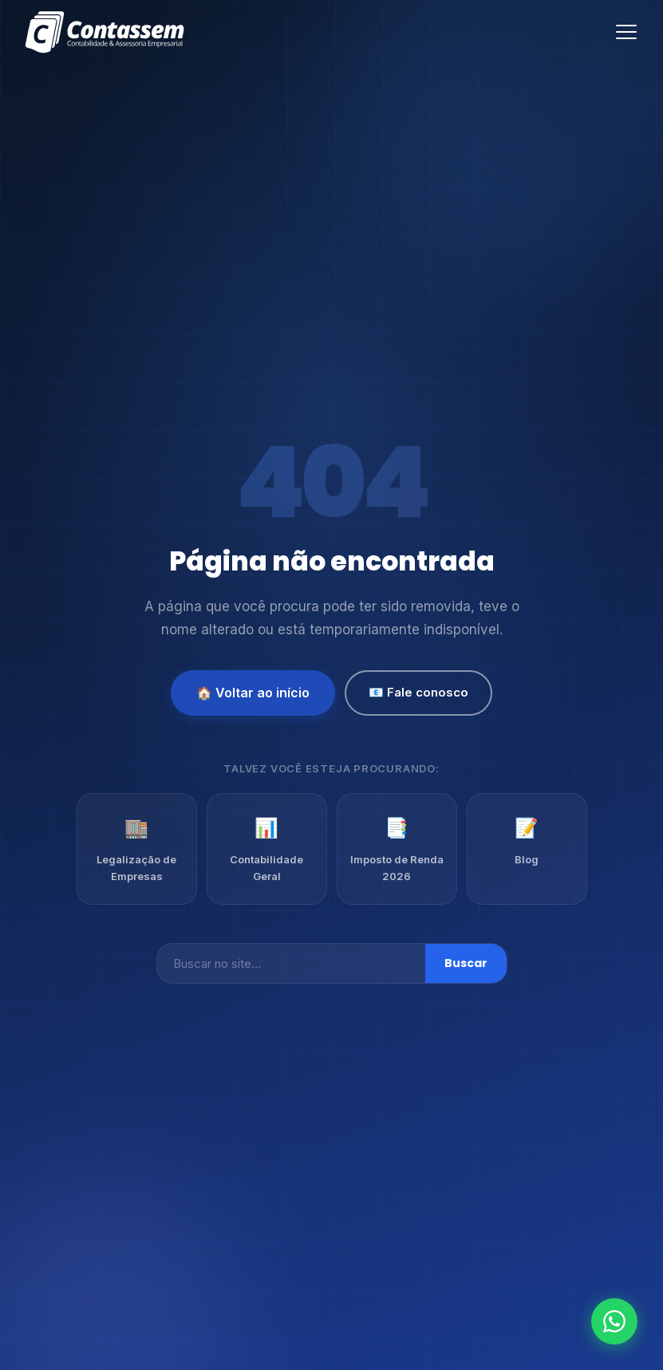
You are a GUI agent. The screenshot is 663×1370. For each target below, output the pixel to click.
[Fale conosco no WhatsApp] (614, 1321)
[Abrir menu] (626, 31)
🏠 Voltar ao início (253, 693)
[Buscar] (291, 963)
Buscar (465, 963)
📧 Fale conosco (418, 692)
